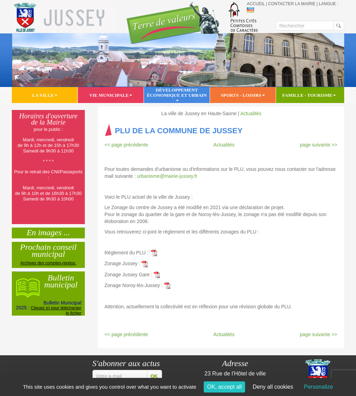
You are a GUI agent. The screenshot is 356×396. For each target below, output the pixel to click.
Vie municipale (110, 95)
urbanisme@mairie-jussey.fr (168, 176)
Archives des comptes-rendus (48, 263)
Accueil (256, 3)
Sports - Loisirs (243, 95)
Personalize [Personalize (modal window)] (318, 387)
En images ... (48, 232)
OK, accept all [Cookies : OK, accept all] (224, 387)
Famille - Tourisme (309, 95)
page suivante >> (318, 145)
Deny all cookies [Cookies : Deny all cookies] (273, 387)
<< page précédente (126, 145)
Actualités (250, 113)
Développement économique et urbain (177, 94)
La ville (44, 95)
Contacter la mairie (291, 3)
